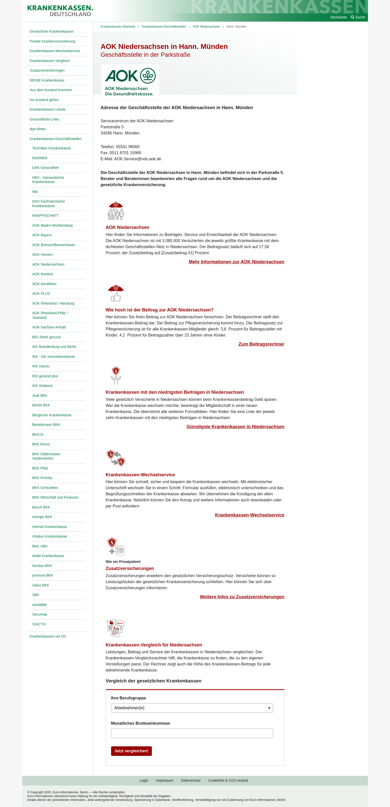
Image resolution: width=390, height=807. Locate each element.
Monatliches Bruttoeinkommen (140, 723)
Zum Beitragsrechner (261, 344)
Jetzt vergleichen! (131, 751)
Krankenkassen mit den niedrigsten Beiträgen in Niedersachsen (175, 392)
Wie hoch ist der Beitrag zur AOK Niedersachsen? (160, 309)
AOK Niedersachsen (128, 227)
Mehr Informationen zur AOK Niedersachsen (236, 261)
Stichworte (338, 17)
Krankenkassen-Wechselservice (140, 474)
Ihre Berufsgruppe (128, 698)
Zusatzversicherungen (130, 568)
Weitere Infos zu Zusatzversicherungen (242, 596)
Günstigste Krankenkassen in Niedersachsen (235, 426)
